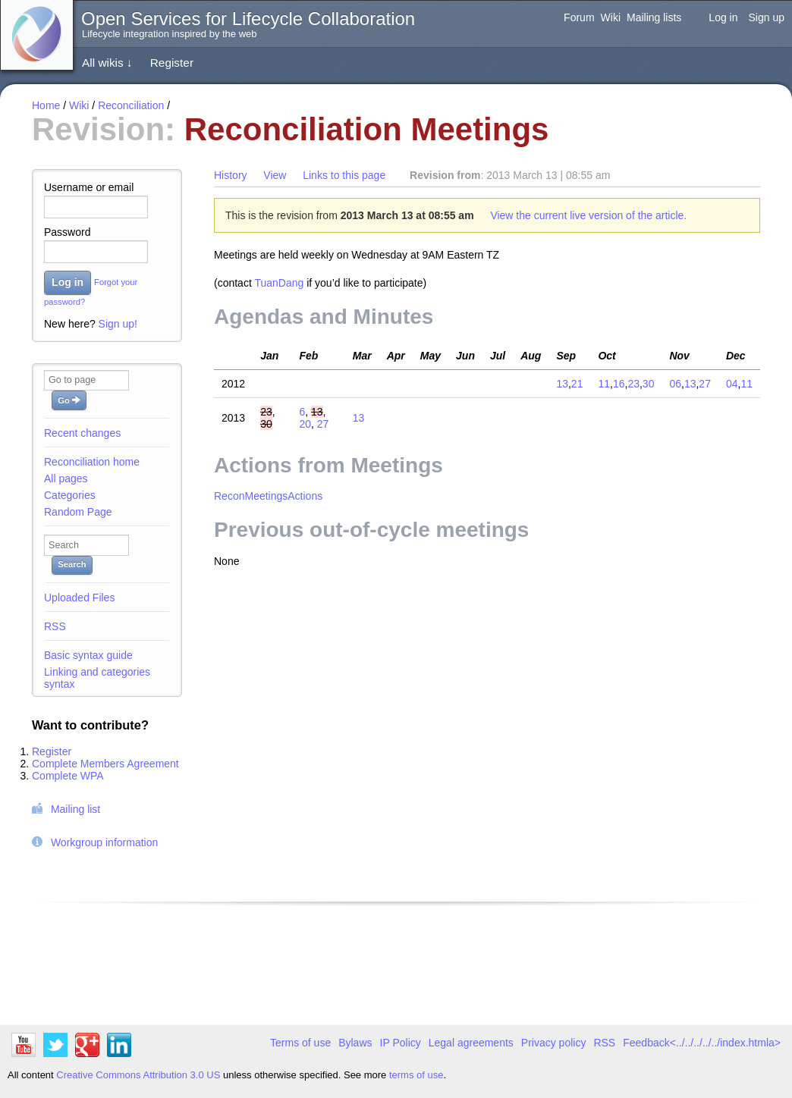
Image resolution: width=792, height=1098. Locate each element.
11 (604, 384)
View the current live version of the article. (588, 215)
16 (619, 384)
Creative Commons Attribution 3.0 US (138, 1075)
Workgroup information (104, 842)
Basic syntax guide (88, 655)
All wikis (107, 62)
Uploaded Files (79, 597)
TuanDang (278, 283)
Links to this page (344, 175)
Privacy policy (553, 1043)
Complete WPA (68, 776)
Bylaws (355, 1043)
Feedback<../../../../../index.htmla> (702, 1043)
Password (67, 232)
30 (649, 384)
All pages (66, 478)
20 (305, 424)
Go (69, 400)
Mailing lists (654, 17)
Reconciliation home (92, 462)
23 (633, 384)
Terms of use (300, 1043)
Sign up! (118, 324)
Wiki (611, 17)
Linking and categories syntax (97, 678)
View (274, 175)
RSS (55, 626)
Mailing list (75, 809)
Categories (70, 495)
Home (46, 105)
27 (705, 384)
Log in (723, 17)
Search (72, 564)
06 (675, 384)
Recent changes (82, 433)
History (230, 175)
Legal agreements (471, 1043)
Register (171, 62)
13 (562, 384)
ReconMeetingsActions (268, 496)
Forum (579, 17)
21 (577, 384)
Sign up (766, 17)
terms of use (416, 1075)
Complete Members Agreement (105, 764)
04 (732, 384)
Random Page (78, 512)
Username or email (89, 187)
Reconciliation (131, 105)
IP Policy (400, 1043)
